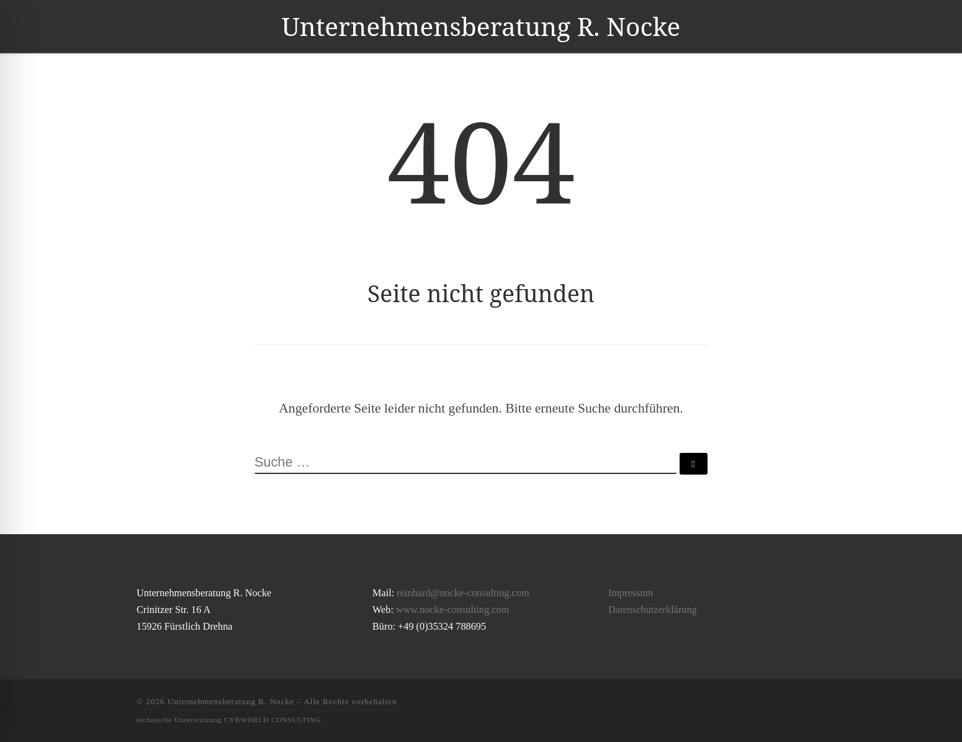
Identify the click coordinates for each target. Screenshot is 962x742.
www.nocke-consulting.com (452, 609)
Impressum (630, 593)
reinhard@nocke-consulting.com (463, 593)
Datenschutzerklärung (652, 609)
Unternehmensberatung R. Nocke (231, 701)
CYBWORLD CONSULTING (272, 719)
